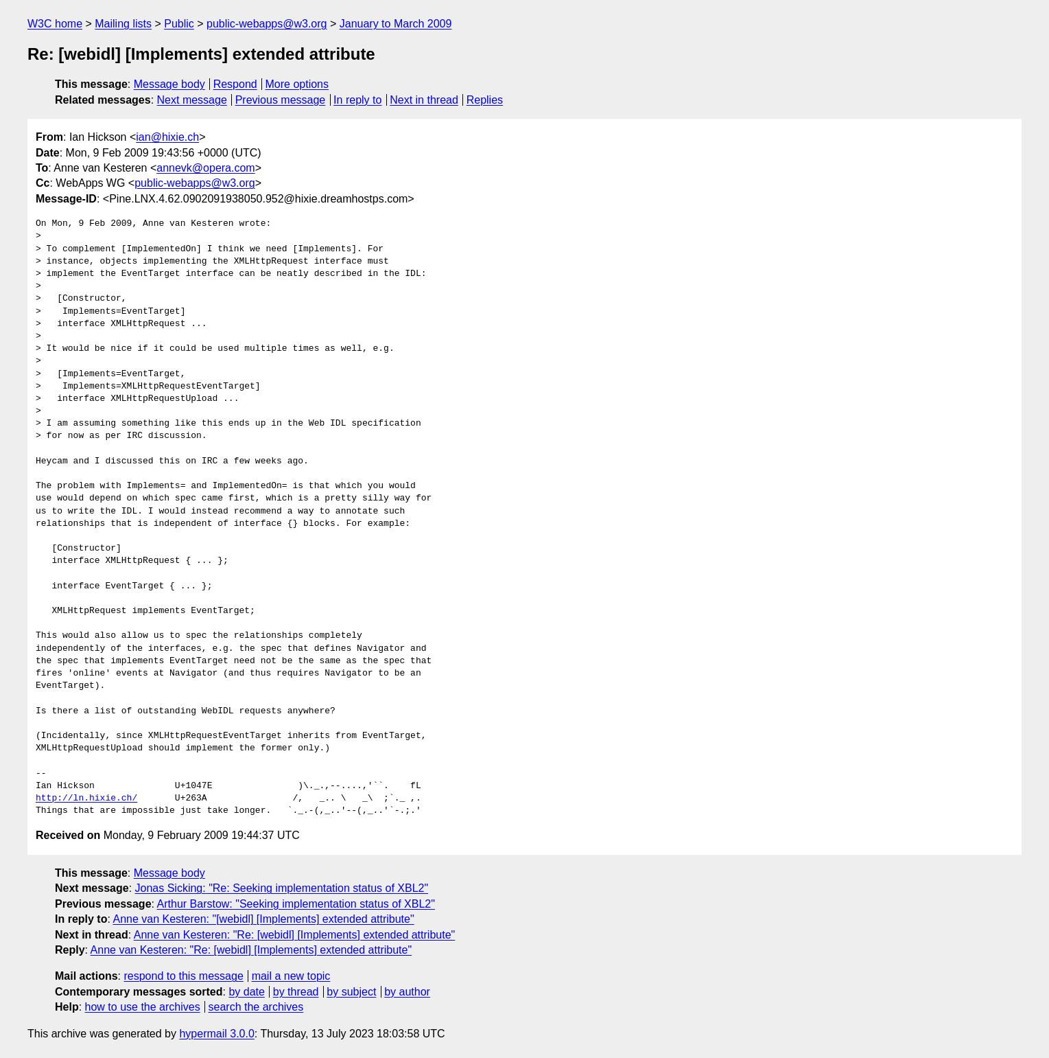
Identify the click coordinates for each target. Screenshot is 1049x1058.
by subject (351, 992)
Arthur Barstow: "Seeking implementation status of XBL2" (296, 904)
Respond (235, 84)
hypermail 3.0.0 (216, 1033)
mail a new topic (291, 976)
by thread (296, 992)
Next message (192, 100)
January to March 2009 (396, 24)
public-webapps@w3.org (267, 24)
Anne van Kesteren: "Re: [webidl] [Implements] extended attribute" (295, 935)
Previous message (280, 100)
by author (407, 992)
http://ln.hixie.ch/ (86, 798)
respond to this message (183, 976)
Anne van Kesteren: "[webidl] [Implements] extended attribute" (263, 919)
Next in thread (424, 100)
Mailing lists (123, 24)
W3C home (54, 24)
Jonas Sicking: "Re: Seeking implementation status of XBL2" (282, 888)
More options (297, 84)
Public (179, 24)
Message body (169, 84)
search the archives (256, 1007)
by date (246, 992)
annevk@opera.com (205, 168)
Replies (485, 100)
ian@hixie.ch (167, 137)
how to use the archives (142, 1007)
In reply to (357, 100)
